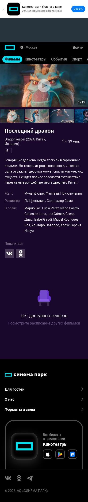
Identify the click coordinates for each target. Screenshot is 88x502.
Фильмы (12, 59)
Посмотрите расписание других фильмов (44, 323)
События (59, 59)
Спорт (77, 59)
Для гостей (44, 389)
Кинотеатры (35, 59)
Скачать (78, 9)
